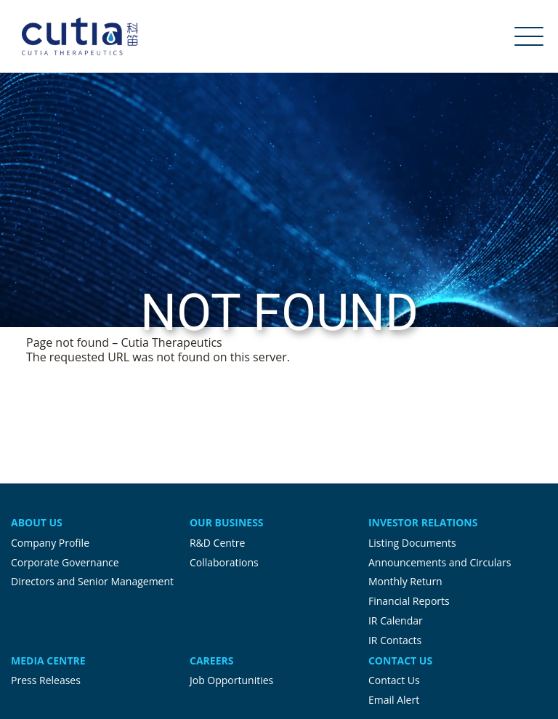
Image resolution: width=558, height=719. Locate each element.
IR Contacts (394, 640)
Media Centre (48, 660)
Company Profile (50, 543)
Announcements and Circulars (440, 562)
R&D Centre (217, 543)
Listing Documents (412, 543)
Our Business (227, 522)
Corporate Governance (65, 562)
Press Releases (46, 680)
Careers (211, 660)
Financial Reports (409, 601)
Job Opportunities (231, 680)
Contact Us (400, 660)
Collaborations (224, 562)
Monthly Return (405, 581)
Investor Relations (422, 522)
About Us (36, 522)
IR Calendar (395, 620)
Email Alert (393, 700)
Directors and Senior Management (92, 581)
